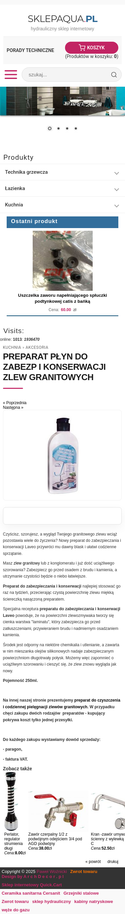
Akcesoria (37, 347)
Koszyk (96, 47)
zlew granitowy (27, 563)
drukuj (112, 861)
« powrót (93, 861)
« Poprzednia (15, 402)
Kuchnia (12, 347)
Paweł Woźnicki (52, 871)
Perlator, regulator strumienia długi (13, 841)
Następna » (13, 407)
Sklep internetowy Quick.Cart (32, 884)
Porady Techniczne (30, 50)
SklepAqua (62, 18)
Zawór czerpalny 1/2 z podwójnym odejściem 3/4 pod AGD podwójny (55, 839)
